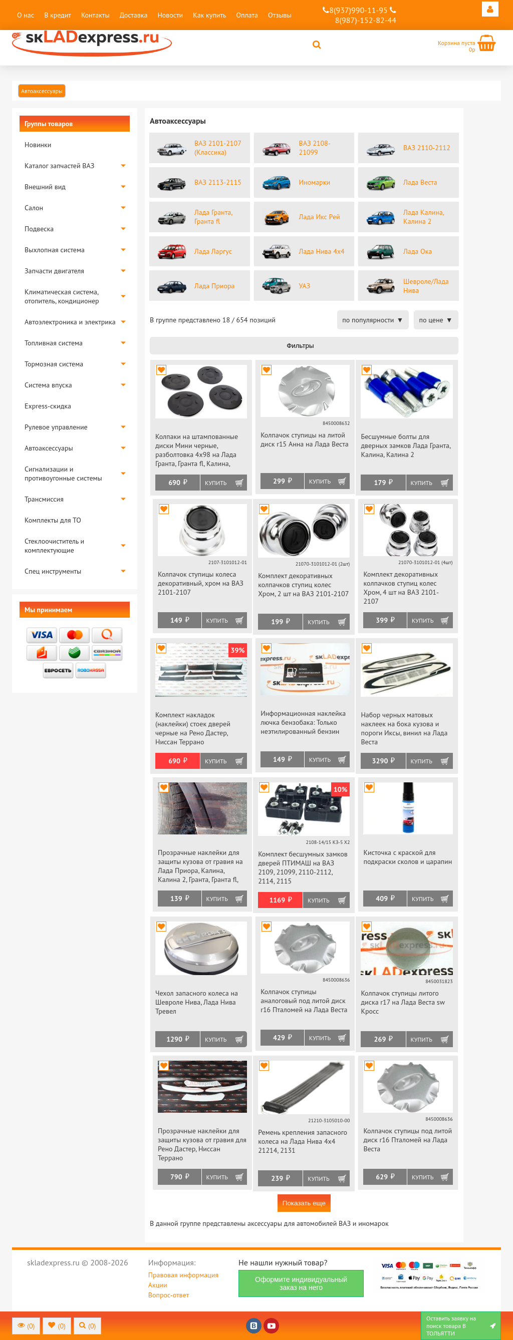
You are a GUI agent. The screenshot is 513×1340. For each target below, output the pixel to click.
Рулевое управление (56, 426)
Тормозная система (54, 363)
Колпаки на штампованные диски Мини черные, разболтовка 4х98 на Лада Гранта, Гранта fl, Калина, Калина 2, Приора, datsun (196, 451)
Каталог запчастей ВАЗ (59, 165)
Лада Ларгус (213, 251)
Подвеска (39, 228)
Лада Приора (214, 285)
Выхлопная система (55, 249)
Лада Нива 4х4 (322, 251)
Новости (170, 15)
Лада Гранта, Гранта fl (213, 217)
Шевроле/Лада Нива (426, 286)
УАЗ (305, 285)
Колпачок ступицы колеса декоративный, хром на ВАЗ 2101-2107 (200, 583)
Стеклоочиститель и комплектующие (54, 546)
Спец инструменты (53, 571)
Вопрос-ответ (168, 1294)
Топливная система (54, 342)
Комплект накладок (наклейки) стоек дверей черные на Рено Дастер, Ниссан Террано (192, 728)
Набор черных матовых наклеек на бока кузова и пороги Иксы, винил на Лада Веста (404, 728)
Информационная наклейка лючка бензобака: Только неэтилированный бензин (303, 722)
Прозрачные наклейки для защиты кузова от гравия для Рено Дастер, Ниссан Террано (202, 1144)
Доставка (134, 15)
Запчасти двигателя (54, 270)
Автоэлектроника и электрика (70, 321)
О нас (25, 15)
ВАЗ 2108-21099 (315, 148)
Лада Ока (417, 251)
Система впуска (48, 384)
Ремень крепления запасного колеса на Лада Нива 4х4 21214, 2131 (302, 1141)
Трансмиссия (44, 499)
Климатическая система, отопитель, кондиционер (62, 296)
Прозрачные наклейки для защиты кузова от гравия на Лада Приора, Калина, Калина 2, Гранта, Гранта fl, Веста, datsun (200, 866)
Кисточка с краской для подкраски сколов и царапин (407, 857)
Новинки (38, 144)
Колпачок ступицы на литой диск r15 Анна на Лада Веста (305, 439)
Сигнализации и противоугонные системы (63, 474)
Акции (157, 1284)
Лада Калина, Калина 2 (423, 217)
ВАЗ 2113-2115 (217, 182)
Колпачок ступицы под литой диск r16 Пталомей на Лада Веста (407, 1139)
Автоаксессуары (49, 448)
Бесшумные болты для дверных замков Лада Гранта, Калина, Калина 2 (405, 445)
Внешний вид (45, 186)
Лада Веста (420, 182)
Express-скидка (48, 405)
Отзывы (280, 15)
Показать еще (304, 1203)
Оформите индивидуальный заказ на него (301, 1283)
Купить (215, 483)
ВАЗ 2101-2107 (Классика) (217, 148)
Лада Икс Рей (319, 216)
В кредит (57, 15)
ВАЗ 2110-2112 (426, 147)
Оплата (247, 15)
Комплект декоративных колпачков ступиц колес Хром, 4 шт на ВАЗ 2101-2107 (401, 588)
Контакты (95, 15)
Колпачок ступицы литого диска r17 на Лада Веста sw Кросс (402, 1002)
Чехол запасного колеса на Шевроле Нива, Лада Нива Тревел (196, 1002)
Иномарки (314, 182)
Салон (34, 207)
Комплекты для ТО (53, 520)
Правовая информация (183, 1274)
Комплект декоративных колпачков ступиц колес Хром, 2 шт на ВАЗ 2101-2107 (303, 584)
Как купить (209, 15)
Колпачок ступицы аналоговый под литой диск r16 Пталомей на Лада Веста (304, 1000)
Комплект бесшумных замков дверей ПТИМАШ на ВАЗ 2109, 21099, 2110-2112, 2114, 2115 (303, 867)
